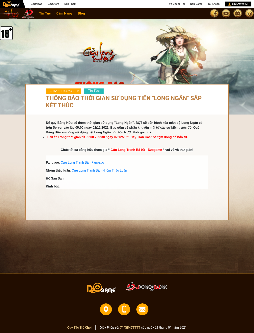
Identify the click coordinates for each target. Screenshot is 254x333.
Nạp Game (196, 4)
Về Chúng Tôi (177, 4)
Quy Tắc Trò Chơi (79, 327)
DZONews (36, 4)
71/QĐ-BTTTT (129, 327)
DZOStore (53, 4)
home (10, 13)
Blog (81, 13)
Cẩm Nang (64, 13)
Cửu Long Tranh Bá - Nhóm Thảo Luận (99, 170)
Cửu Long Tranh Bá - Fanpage (82, 162)
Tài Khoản (214, 4)
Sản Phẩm (70, 4)
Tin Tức (45, 13)
